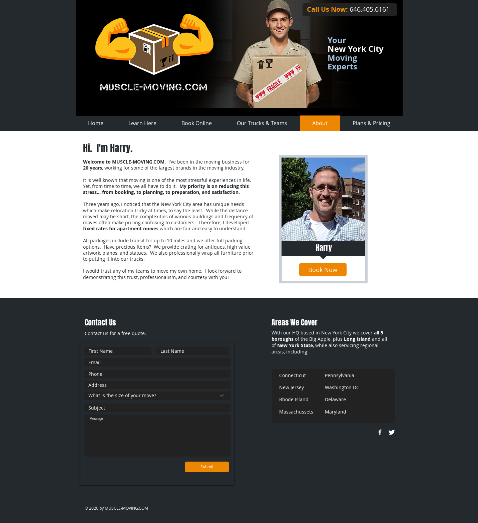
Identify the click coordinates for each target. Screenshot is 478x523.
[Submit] (207, 467)
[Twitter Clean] (391, 432)
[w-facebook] (380, 432)
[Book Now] (323, 269)
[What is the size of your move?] (157, 395)
